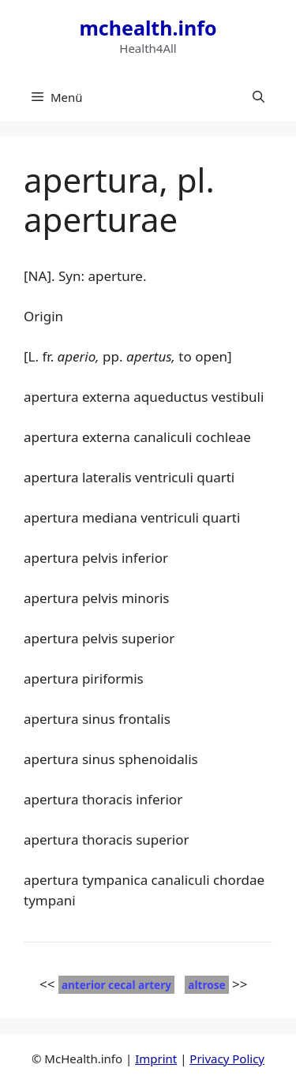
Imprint (156, 1058)
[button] (258, 97)
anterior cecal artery (116, 984)
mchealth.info (147, 27)
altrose (206, 984)
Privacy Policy (226, 1058)
